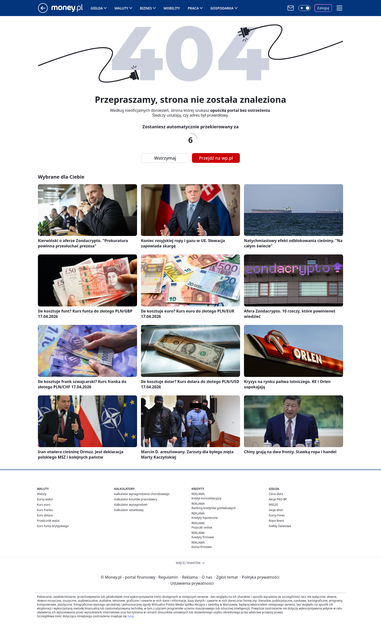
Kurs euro (43, 505)
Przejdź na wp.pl (216, 158)
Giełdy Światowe (280, 526)
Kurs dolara (45, 515)
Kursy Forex (277, 515)
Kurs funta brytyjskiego (53, 526)
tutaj (130, 616)
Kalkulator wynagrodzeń (130, 505)
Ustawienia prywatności (191, 583)
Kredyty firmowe (202, 537)
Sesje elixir (276, 510)
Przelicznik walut (48, 521)
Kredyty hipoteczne (204, 518)
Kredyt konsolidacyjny (206, 498)
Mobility (172, 8)
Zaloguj (323, 8)
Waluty (121, 8)
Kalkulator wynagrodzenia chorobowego (141, 494)
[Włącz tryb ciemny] (304, 8)
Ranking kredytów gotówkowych (213, 508)
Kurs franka (45, 510)
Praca (193, 8)
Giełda (97, 8)
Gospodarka (222, 8)
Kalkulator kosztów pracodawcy (135, 499)
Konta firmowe (201, 547)
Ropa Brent (276, 521)
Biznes (146, 8)
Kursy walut (45, 499)
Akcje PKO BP (278, 499)
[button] (339, 8)
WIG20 (273, 505)
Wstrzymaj (165, 158)
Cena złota (276, 494)
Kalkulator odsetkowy (129, 510)
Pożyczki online (201, 527)
